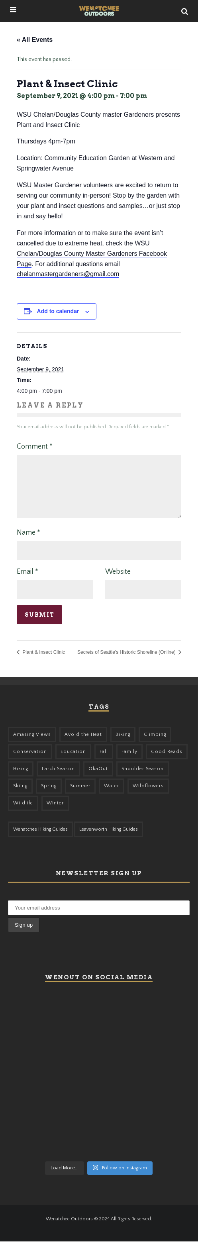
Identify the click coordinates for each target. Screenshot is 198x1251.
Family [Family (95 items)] (129, 761)
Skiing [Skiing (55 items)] (20, 795)
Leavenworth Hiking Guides (108, 838)
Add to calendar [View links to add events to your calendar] (58, 311)
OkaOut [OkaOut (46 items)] (98, 778)
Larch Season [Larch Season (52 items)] (58, 778)
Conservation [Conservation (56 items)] (30, 761)
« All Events (35, 39)
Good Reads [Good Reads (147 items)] (166, 761)
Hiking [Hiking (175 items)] (20, 778)
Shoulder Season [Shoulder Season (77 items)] (143, 778)
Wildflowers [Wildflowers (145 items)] (148, 795)
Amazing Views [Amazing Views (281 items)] (32, 744)
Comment (35, 447)
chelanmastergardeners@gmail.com (68, 274)
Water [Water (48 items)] (111, 795)
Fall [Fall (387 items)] (104, 761)
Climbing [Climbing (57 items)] (155, 744)
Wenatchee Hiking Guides (40, 838)
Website (118, 581)
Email (27, 581)
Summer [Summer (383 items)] (80, 795)
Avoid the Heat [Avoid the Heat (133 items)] (83, 744)
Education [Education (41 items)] (73, 761)
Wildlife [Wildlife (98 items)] (23, 812)
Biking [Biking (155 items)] (123, 744)
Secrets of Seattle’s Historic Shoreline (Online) (127, 662)
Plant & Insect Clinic (43, 662)
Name (28, 542)
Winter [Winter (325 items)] (55, 812)
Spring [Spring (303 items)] (49, 795)
